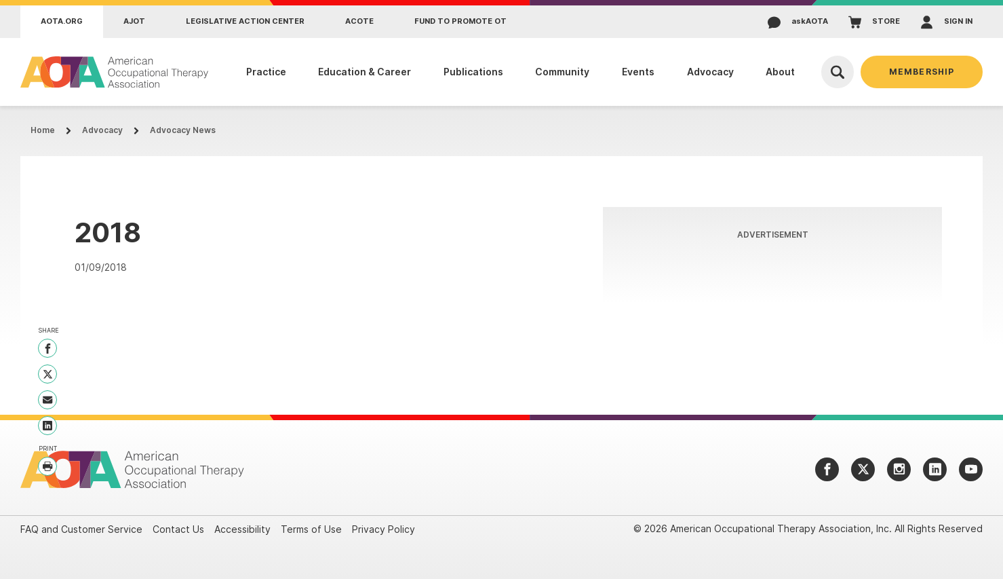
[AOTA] (115, 72)
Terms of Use (311, 529)
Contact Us (178, 529)
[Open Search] (837, 72)
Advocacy (102, 130)
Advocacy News (183, 130)
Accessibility (242, 529)
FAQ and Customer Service (81, 529)
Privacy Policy (383, 529)
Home (43, 130)
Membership (921, 72)
